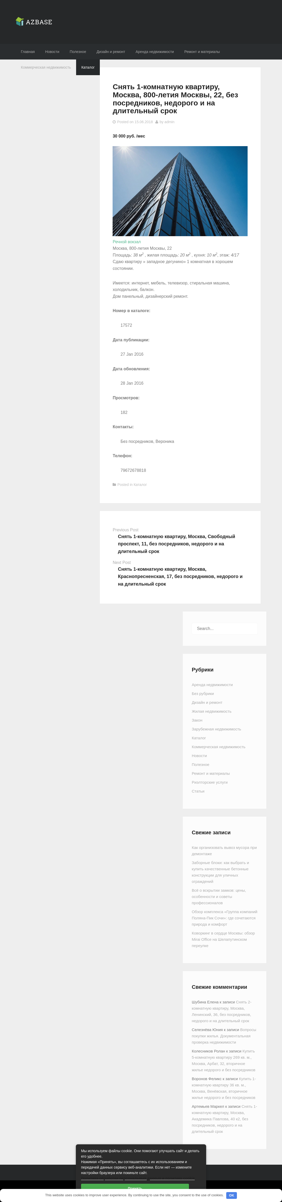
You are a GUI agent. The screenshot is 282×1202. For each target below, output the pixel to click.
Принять (135, 1188)
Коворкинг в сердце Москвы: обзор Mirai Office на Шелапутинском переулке (223, 939)
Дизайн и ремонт (110, 52)
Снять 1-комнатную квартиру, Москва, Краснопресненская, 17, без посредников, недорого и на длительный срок (180, 577)
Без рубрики (203, 693)
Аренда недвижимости (155, 52)
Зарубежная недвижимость (216, 729)
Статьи (198, 791)
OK (231, 1195)
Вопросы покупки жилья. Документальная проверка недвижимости (224, 1035)
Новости (52, 52)
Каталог (88, 67)
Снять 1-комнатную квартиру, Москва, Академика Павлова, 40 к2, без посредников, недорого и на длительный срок (224, 1119)
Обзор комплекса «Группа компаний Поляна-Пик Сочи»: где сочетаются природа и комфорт (225, 917)
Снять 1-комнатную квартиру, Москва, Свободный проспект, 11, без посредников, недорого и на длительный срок (176, 544)
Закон (197, 720)
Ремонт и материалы (202, 52)
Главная (28, 52)
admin (169, 122)
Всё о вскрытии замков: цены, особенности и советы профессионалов (219, 896)
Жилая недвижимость (211, 711)
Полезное (78, 52)
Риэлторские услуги (210, 782)
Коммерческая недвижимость (46, 67)
